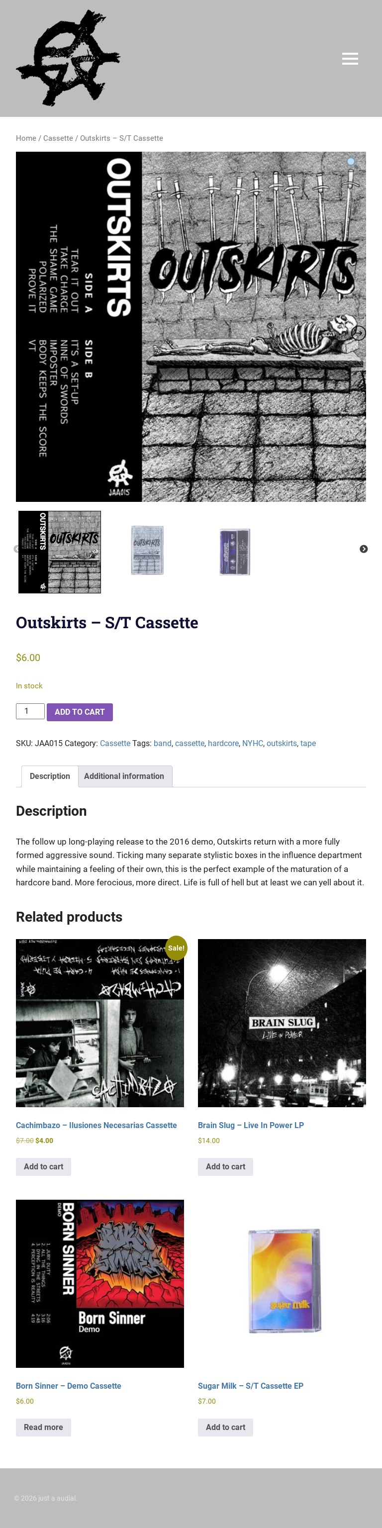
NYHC (252, 743)
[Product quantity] (30, 711)
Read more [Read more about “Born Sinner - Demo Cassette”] (43, 1427)
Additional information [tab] (124, 776)
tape (308, 743)
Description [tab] (50, 776)
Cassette (58, 138)
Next (364, 550)
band (163, 743)
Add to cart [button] (43, 1166)
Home (26, 138)
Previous (17, 550)
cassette (189, 743)
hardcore (223, 743)
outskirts (282, 743)
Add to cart (80, 712)
